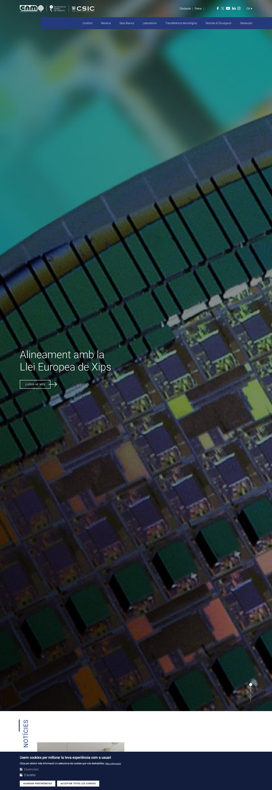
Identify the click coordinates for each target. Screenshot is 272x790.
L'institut (87, 23)
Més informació (113, 763)
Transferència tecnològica (181, 23)
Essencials (31, 769)
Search (207, 8)
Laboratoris (150, 23)
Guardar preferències (37, 783)
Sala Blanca (127, 23)
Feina (198, 8)
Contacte (185, 8)
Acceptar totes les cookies (78, 783)
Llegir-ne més (35, 384)
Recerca (106, 23)
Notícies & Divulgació (218, 23)
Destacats (246, 23)
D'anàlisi (30, 775)
